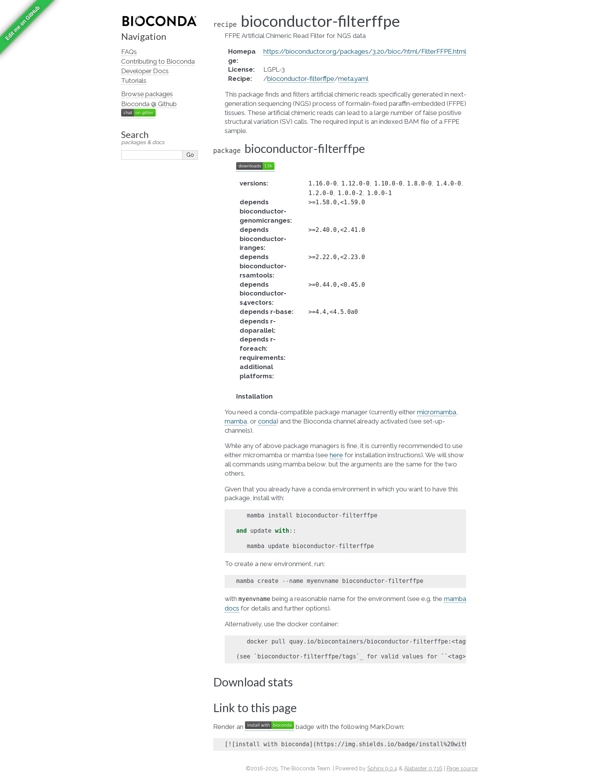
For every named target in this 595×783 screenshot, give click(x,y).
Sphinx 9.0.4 (382, 768)
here (336, 455)
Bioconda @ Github (149, 104)
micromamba (436, 412)
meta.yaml (353, 78)
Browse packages (147, 94)
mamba (236, 421)
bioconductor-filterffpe (300, 78)
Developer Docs (145, 71)
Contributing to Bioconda (158, 61)
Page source (462, 768)
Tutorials (133, 80)
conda (267, 421)
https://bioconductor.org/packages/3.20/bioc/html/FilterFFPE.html (364, 51)
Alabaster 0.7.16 (423, 768)
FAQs (129, 52)
